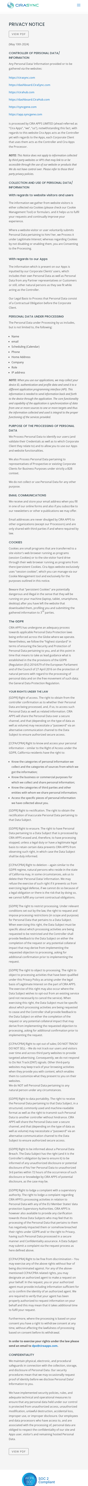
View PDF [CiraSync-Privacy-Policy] (19, 34)
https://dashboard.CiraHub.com (29, 99)
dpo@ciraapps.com (45, 1346)
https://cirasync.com (22, 77)
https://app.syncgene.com (25, 114)
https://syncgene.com (23, 107)
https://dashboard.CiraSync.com (29, 85)
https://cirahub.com (21, 92)
